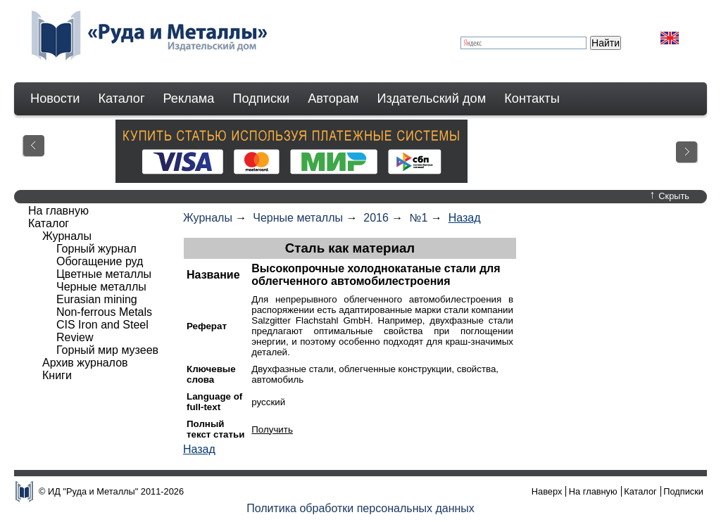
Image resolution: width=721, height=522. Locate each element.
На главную (58, 211)
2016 (376, 218)
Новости (55, 98)
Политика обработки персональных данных (360, 508)
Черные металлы (298, 218)
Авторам (333, 98)
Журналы (207, 218)
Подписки (261, 98)
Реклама (189, 98)
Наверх (547, 491)
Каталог (121, 98)
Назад (465, 218)
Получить (272, 429)
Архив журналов (85, 363)
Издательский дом (432, 98)
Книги (57, 375)
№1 (418, 218)
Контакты (532, 98)
